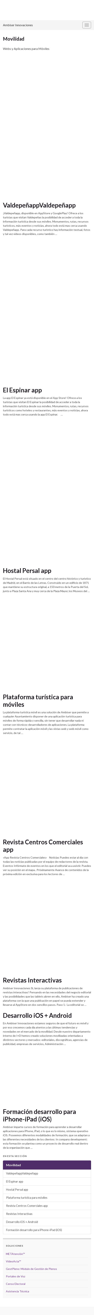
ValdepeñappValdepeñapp (39, 205)
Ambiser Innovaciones (18, 25)
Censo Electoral (15, 1283)
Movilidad (13, 1165)
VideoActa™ (13, 1261)
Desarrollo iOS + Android (37, 1015)
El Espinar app (22, 390)
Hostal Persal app (27, 570)
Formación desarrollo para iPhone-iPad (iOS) (39, 1115)
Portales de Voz (15, 1276)
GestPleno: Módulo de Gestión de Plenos (31, 1268)
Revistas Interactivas (32, 980)
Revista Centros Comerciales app (43, 845)
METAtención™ (15, 1253)
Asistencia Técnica (17, 1291)
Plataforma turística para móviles (38, 700)
